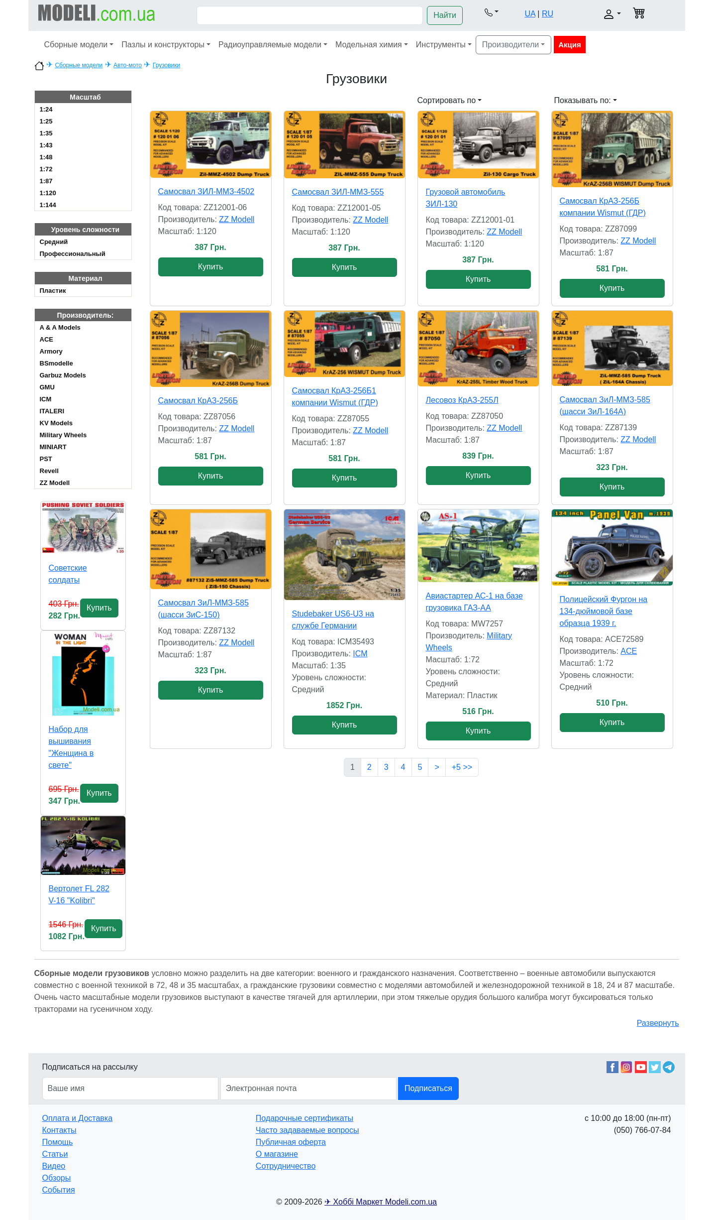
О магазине (277, 1154)
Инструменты (441, 44)
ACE (46, 339)
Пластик (53, 290)
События (58, 1190)
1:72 (46, 169)
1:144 (48, 205)
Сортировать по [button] (446, 100)
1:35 (46, 133)
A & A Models (60, 327)
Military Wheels (63, 435)
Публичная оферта (291, 1142)
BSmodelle (56, 363)
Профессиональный (72, 253)
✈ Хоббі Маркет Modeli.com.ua (380, 1202)
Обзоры (56, 1178)
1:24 (46, 109)
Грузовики (166, 65)
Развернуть (658, 1023)
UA (530, 13)
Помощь (57, 1142)
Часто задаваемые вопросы (307, 1130)
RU (547, 13)
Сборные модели (76, 44)
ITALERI (52, 411)
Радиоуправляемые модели (269, 44)
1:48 (46, 157)
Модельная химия (368, 44)
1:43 (46, 145)
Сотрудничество (286, 1166)
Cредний (54, 241)
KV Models (56, 423)
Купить (99, 608)
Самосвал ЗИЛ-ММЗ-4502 (206, 191)
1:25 (46, 121)
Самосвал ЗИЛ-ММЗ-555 (338, 192)
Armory (51, 351)
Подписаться (428, 1088)
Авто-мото (127, 65)
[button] (492, 12)
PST (46, 459)
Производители (510, 44)
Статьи (55, 1154)
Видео (54, 1166)
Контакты (59, 1130)
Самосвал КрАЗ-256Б (198, 400)
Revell (49, 471)
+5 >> (462, 767)
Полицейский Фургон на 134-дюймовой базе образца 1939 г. (604, 611)
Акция (569, 44)
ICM (46, 399)
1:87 (46, 181)
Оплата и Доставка (77, 1118)
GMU (47, 387)
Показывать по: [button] (582, 100)
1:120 (48, 193)
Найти (444, 15)
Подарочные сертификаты (304, 1118)
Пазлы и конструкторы (162, 44)
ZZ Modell (55, 483)
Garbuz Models (63, 375)
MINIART (53, 447)
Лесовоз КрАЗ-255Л (462, 400)
